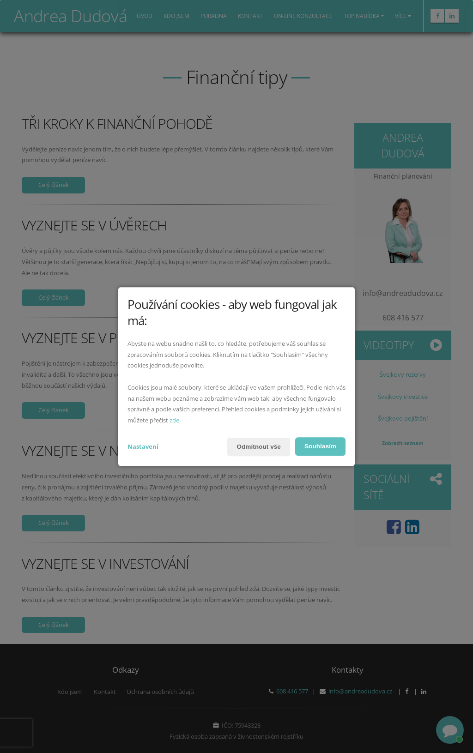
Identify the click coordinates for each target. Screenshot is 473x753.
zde (174, 420)
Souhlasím (319, 446)
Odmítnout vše (257, 447)
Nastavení (142, 446)
